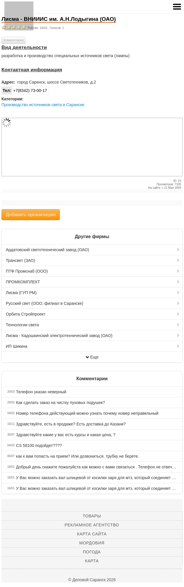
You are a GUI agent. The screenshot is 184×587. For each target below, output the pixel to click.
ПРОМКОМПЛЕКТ (93, 282)
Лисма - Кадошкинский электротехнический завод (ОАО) (93, 335)
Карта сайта (92, 534)
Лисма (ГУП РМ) (93, 292)
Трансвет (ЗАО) (93, 260)
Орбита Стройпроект (93, 314)
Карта (92, 561)
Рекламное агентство (92, 525)
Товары (92, 516)
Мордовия (91, 543)
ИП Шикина (93, 346)
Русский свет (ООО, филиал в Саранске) (93, 303)
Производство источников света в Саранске (42, 104)
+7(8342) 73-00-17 (24, 90)
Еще (92, 357)
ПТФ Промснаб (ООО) (93, 271)
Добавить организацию (31, 214)
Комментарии (13, 40)
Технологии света (93, 325)
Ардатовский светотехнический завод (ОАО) (93, 249)
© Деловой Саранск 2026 (92, 579)
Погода (92, 552)
